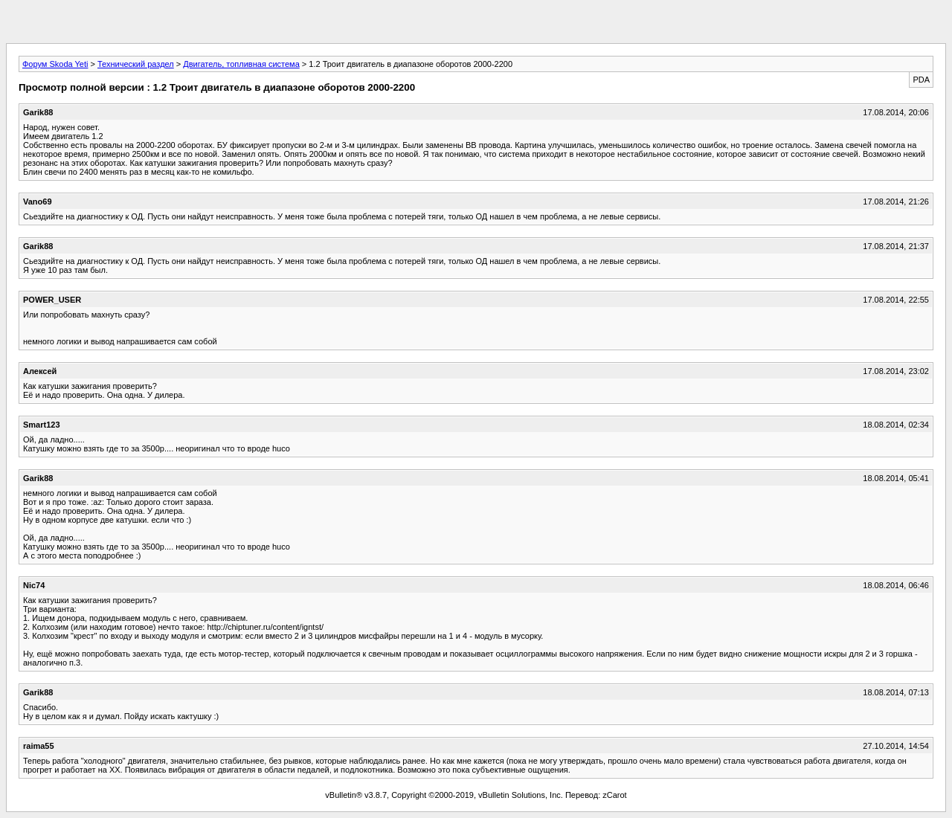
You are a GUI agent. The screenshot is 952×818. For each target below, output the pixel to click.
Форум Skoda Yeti (55, 63)
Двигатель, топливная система (241, 63)
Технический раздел (135, 63)
